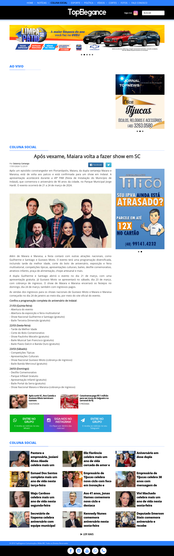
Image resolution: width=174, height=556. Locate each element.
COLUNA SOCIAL (59, 2)
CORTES (113, 2)
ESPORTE (75, 2)
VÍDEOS (101, 2)
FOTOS (124, 2)
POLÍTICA (88, 2)
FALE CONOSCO (139, 2)
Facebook (96, 164)
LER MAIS (88, 534)
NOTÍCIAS (42, 2)
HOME (30, 2)
